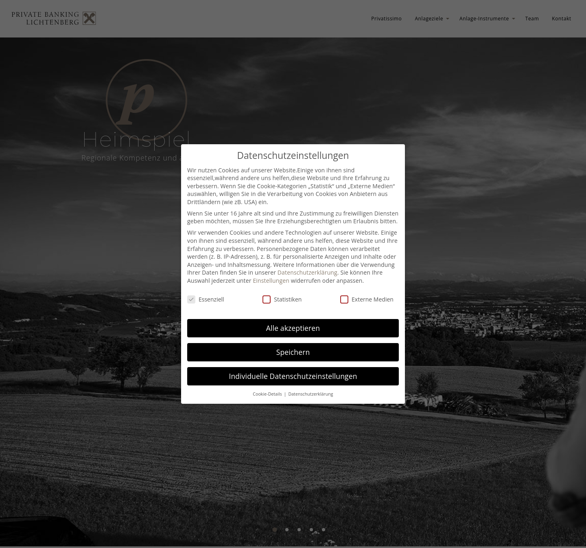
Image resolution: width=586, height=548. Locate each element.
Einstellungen (271, 280)
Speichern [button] (293, 352)
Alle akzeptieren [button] (293, 328)
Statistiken (282, 299)
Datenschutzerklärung (307, 272)
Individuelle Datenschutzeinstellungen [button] (293, 376)
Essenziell (205, 299)
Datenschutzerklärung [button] (310, 394)
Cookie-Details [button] (268, 394)
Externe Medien (367, 299)
